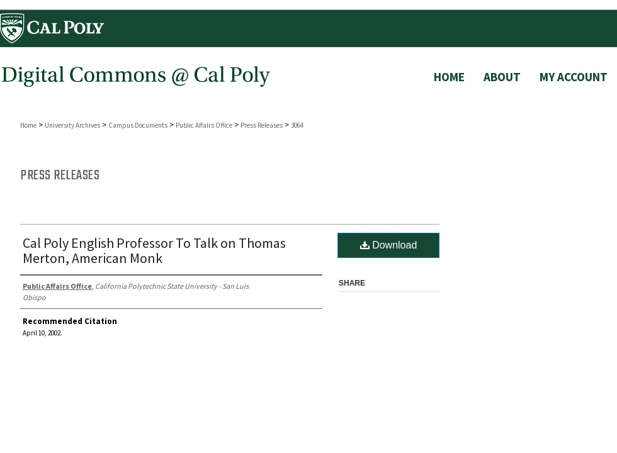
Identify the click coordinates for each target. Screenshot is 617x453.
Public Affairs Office (204, 125)
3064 (297, 125)
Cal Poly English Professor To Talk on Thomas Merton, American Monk (154, 250)
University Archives (72, 125)
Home (28, 125)
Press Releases (262, 125)
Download (388, 245)
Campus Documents (137, 125)
